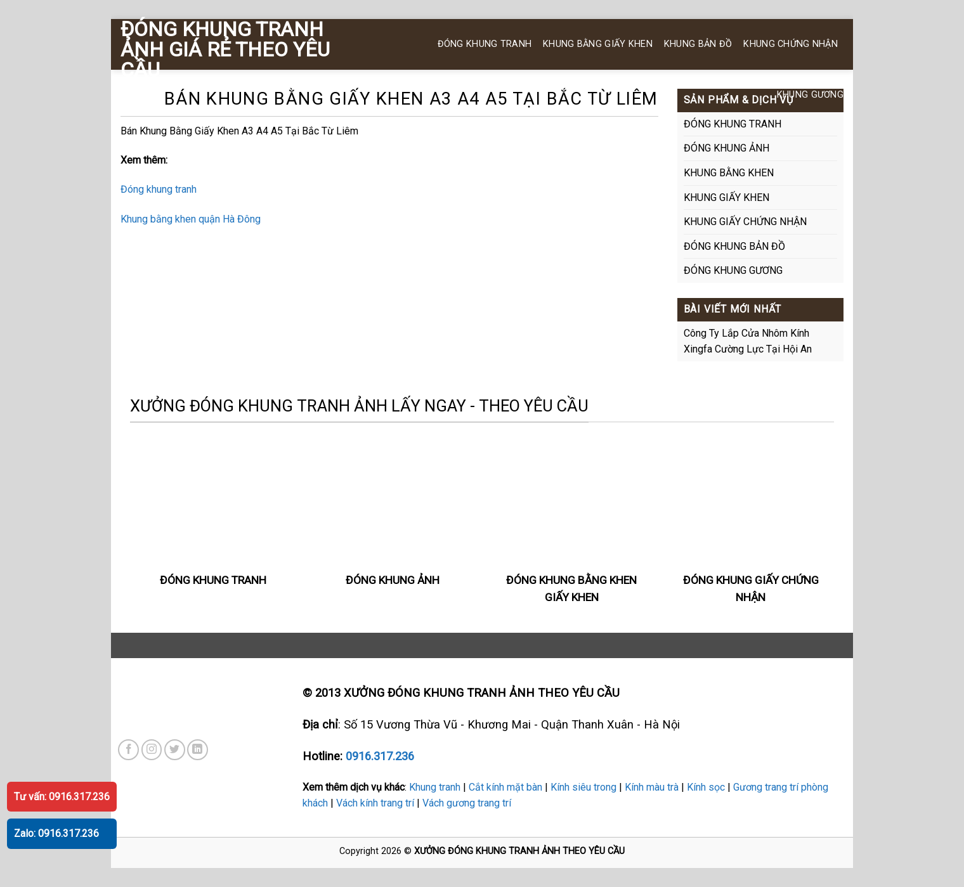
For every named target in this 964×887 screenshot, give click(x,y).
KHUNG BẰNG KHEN (729, 173)
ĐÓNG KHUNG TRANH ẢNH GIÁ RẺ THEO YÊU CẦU (225, 49)
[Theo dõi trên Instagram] (151, 749)
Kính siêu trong (583, 787)
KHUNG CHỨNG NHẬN (790, 44)
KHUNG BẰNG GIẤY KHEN (598, 44)
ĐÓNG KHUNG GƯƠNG (733, 270)
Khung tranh (434, 787)
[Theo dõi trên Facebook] (128, 749)
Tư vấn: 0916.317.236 (62, 797)
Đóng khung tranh (158, 189)
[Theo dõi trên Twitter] (174, 749)
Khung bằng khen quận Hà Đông (190, 219)
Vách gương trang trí (466, 803)
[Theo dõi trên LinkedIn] (197, 749)
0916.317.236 (380, 756)
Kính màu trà (652, 787)
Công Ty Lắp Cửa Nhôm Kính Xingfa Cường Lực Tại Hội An (748, 341)
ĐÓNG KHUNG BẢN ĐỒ (734, 246)
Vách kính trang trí (375, 803)
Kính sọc (706, 787)
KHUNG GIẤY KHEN (726, 197)
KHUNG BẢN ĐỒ (698, 44)
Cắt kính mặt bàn (505, 787)
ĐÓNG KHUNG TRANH (485, 44)
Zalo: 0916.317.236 (56, 833)
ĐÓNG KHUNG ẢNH (726, 148)
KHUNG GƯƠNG (810, 94)
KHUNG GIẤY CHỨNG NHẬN (745, 222)
